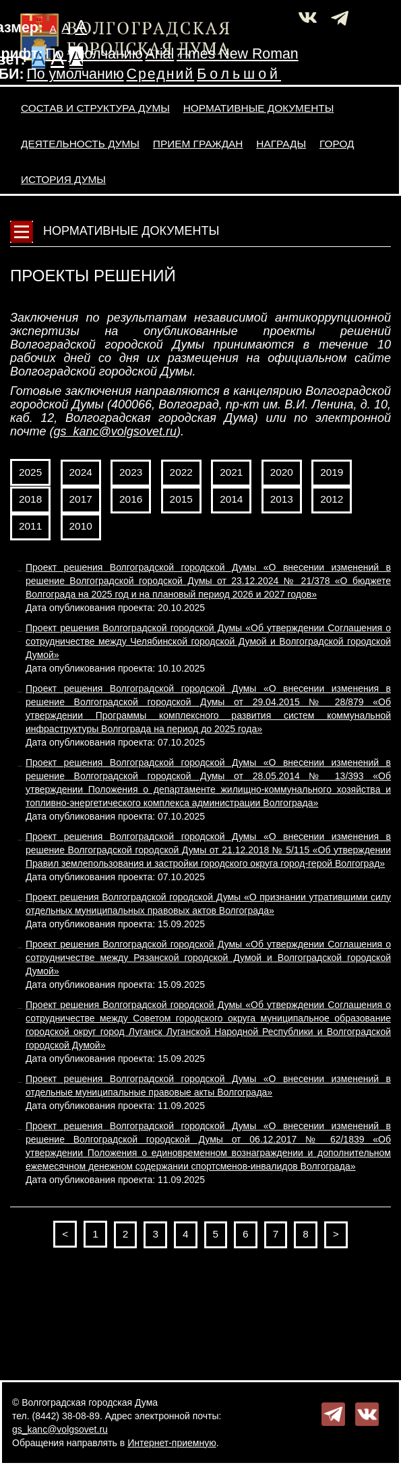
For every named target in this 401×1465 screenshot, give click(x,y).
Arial (160, 54)
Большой (239, 74)
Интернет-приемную (171, 1442)
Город (336, 143)
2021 (231, 472)
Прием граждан (198, 143)
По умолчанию (93, 54)
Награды (281, 143)
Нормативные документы (258, 108)
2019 (331, 472)
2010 (80, 526)
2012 (331, 499)
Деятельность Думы (80, 143)
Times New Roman (238, 54)
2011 (30, 526)
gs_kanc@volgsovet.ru (115, 431)
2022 (181, 472)
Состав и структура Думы (95, 108)
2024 (80, 472)
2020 (281, 472)
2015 (181, 499)
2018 (30, 499)
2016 (130, 499)
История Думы (63, 179)
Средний (161, 74)
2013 (281, 499)
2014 (231, 499)
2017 (80, 499)
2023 (130, 472)
